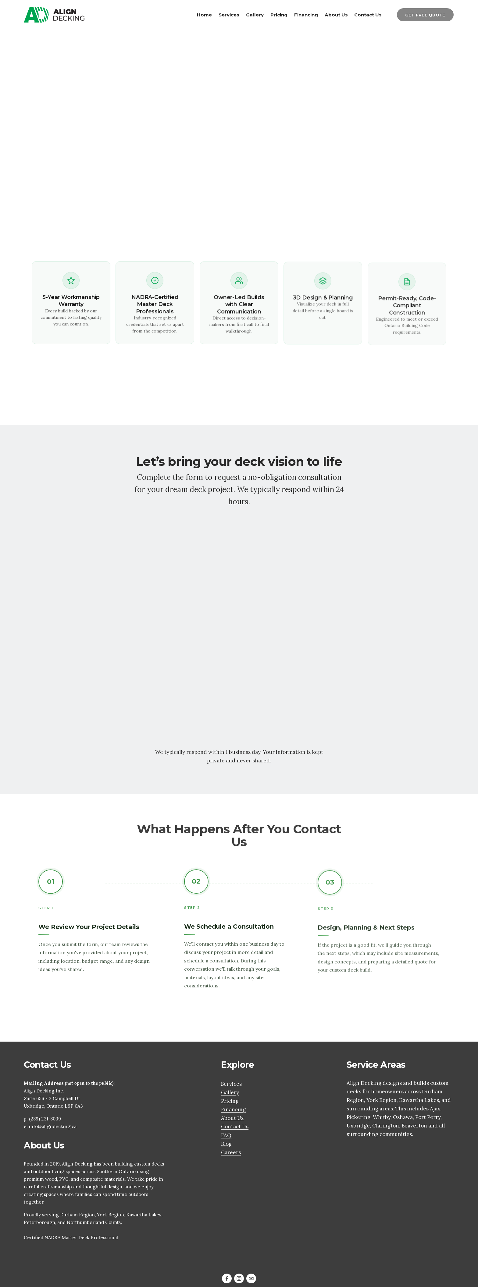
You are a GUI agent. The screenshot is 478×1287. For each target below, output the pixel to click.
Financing (306, 14)
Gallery (255, 14)
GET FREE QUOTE (425, 14)
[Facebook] (227, 1278)
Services (229, 14)
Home (204, 14)
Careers (231, 1152)
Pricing (278, 14)
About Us (336, 14)
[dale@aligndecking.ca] (251, 1278)
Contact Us (368, 14)
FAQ (226, 1135)
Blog (226, 1144)
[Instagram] (239, 1278)
